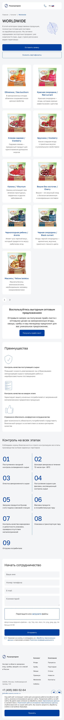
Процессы (52, 662)
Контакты (51, 680)
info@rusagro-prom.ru (11, 693)
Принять (32, 713)
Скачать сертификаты (32, 55)
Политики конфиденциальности (42, 640)
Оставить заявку (32, 47)
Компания (52, 658)
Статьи (50, 671)
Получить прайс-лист (32, 333)
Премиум (36, 675)
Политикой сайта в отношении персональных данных (38, 703)
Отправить (32, 632)
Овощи (35, 671)
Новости (51, 675)
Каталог (36, 658)
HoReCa (36, 684)
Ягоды (35, 662)
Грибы (35, 667)
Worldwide (37, 680)
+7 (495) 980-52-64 (14, 689)
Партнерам (52, 667)
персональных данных (51, 701)
